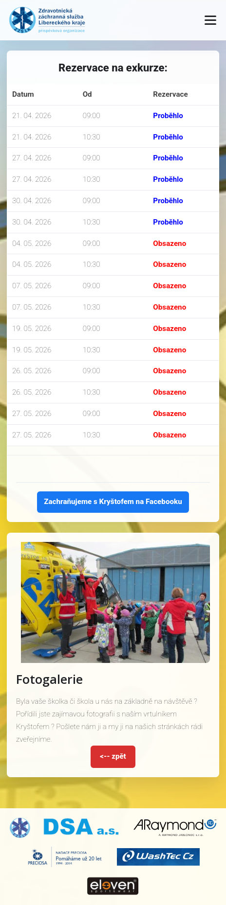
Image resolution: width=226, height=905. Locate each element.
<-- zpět (113, 756)
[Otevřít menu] (210, 20)
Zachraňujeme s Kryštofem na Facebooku (113, 501)
